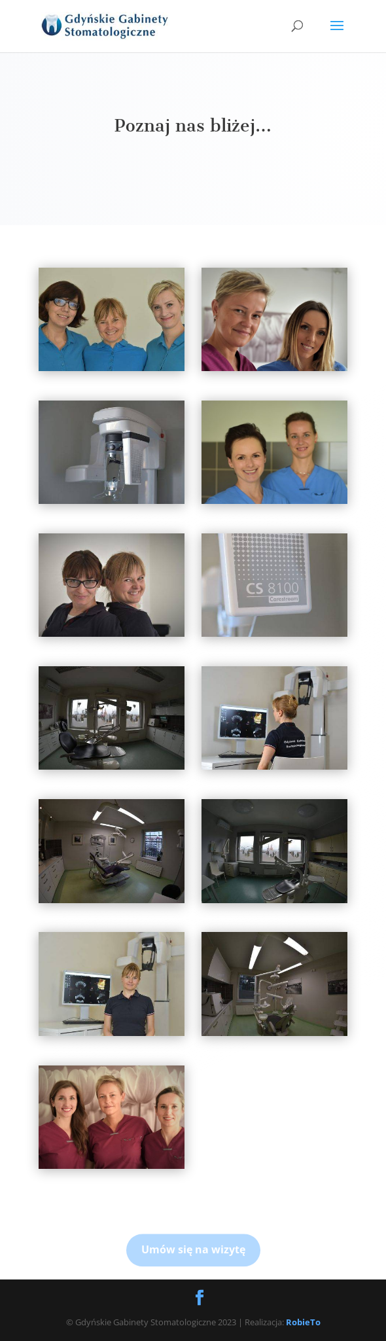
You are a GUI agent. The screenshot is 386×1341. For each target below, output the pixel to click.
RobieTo (303, 1322)
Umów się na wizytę (193, 1260)
